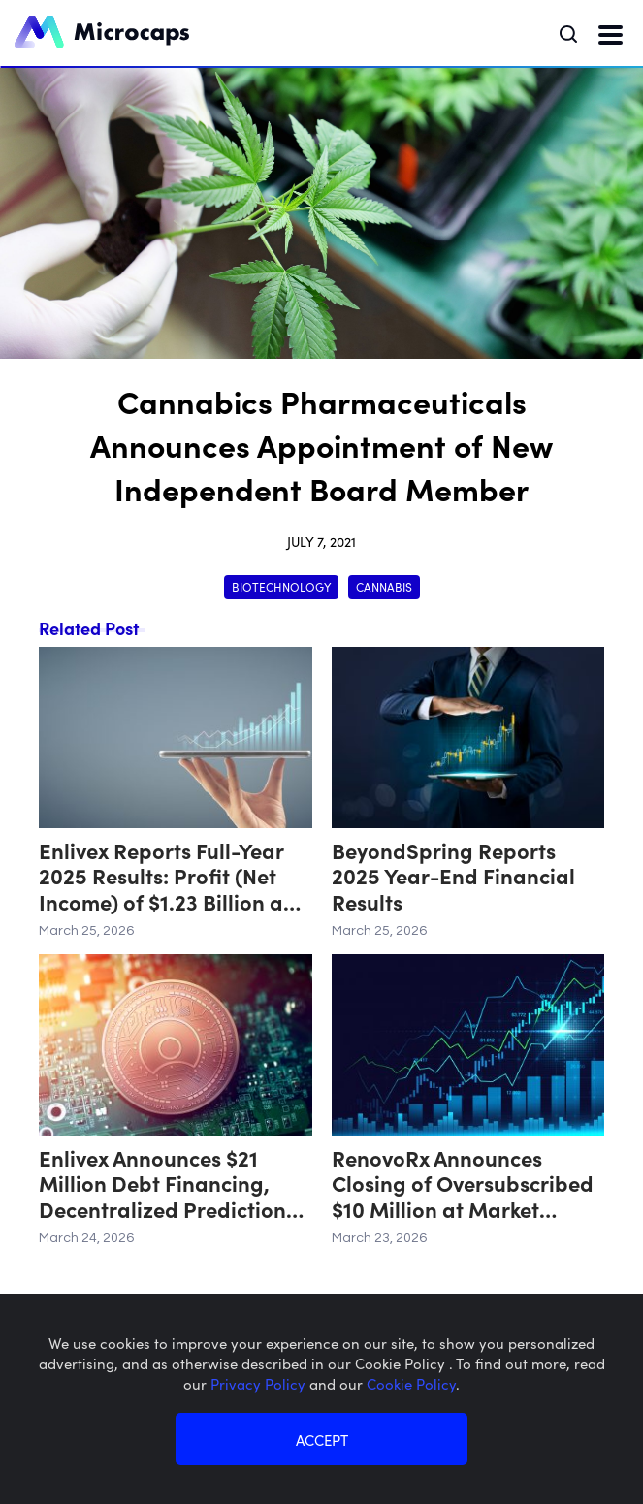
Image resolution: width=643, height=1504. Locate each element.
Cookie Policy (411, 1383)
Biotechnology (281, 586)
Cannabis (384, 586)
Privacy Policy (259, 1383)
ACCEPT (322, 1439)
